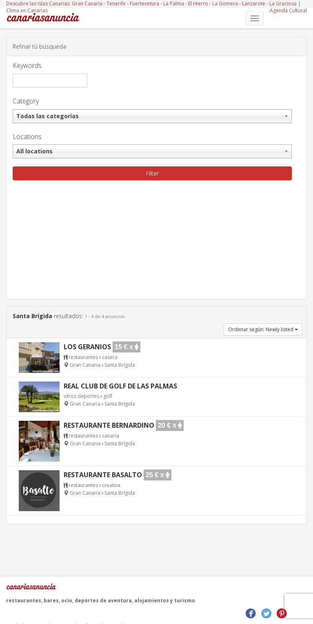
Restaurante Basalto (103, 474)
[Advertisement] (156, 241)
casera (110, 357)
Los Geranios (87, 346)
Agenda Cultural (288, 10)
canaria (110, 435)
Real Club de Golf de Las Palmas (120, 386)
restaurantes (83, 357)
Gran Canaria (87, 3)
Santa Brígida (119, 364)
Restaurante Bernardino (109, 425)
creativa (111, 485)
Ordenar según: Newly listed (263, 329)
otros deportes (81, 396)
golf (107, 396)
